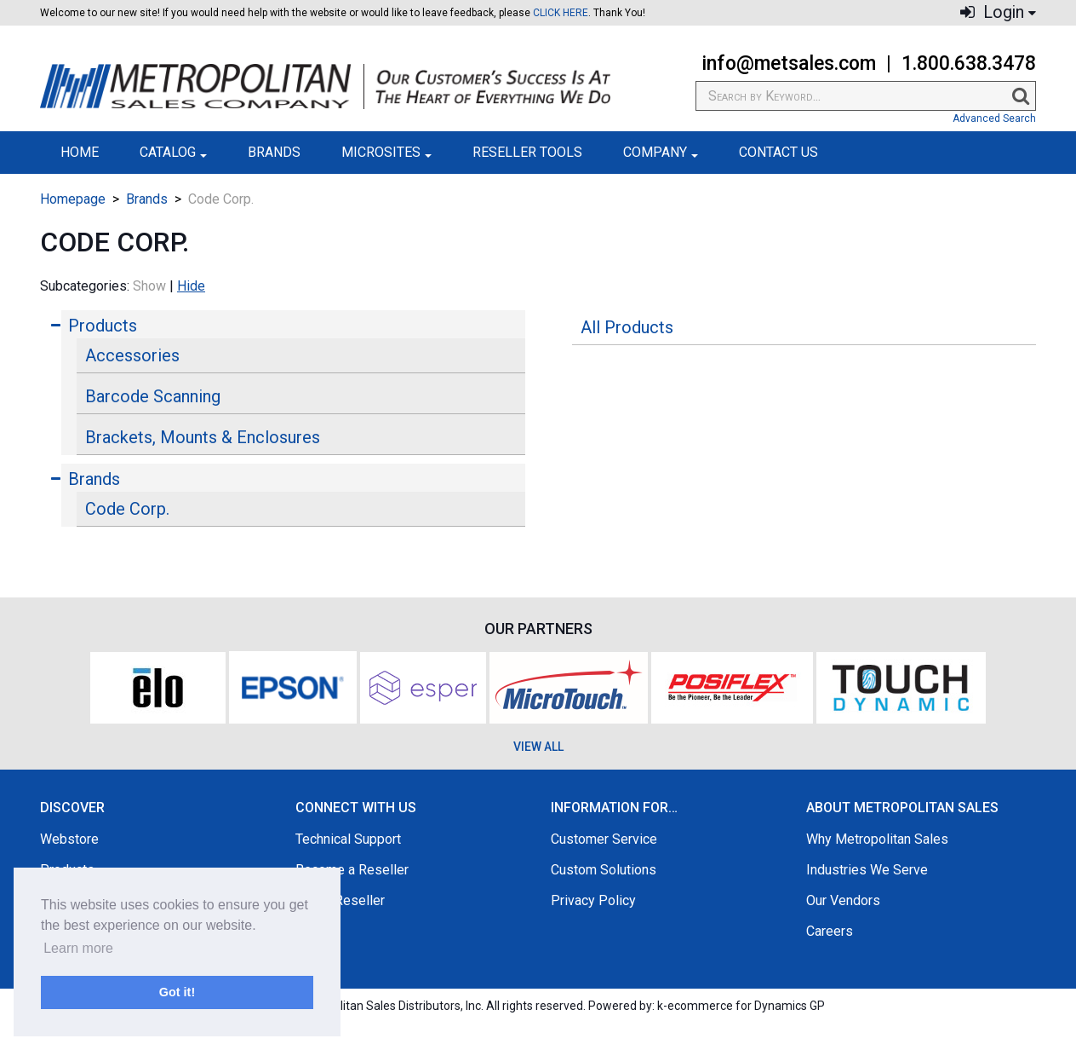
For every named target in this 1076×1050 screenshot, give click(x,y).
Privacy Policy (593, 900)
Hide (191, 286)
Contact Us (778, 152)
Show (149, 286)
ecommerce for (746, 1005)
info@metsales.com (788, 63)
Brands (274, 152)
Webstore (69, 839)
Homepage (73, 199)
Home (79, 152)
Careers (829, 931)
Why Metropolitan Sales (877, 839)
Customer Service (604, 839)
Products (102, 325)
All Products (627, 327)
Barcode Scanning (152, 396)
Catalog (173, 152)
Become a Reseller (352, 870)
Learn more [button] (78, 948)
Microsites (386, 152)
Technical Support (348, 839)
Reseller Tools (527, 152)
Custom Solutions (603, 870)
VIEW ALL (538, 746)
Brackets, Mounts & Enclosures (202, 437)
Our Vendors (843, 900)
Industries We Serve (867, 870)
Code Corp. (127, 509)
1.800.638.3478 (968, 63)
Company (660, 152)
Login (998, 12)
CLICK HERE (560, 13)
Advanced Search (994, 118)
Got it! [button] (177, 992)
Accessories (132, 355)
